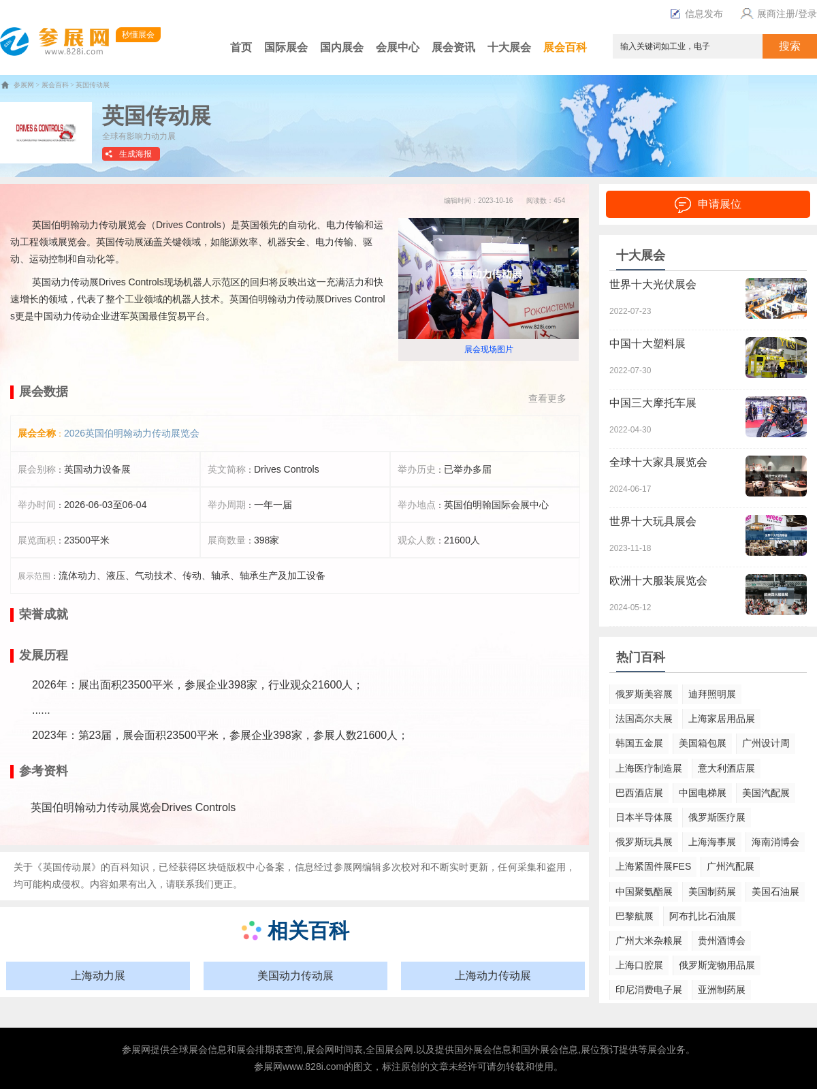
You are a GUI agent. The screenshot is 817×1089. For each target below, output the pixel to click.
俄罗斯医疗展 (717, 817)
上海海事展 (712, 841)
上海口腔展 (639, 965)
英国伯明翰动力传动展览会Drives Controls (133, 807)
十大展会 (509, 47)
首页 (241, 47)
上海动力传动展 (493, 975)
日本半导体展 (644, 817)
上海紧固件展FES (653, 866)
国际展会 (286, 47)
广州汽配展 (730, 866)
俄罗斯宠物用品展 (717, 965)
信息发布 (696, 13)
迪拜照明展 (712, 694)
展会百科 (565, 47)
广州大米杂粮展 (648, 940)
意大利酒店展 (726, 768)
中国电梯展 (702, 792)
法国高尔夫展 (644, 718)
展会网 (320, 1049)
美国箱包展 (702, 743)
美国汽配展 (766, 792)
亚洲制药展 (722, 989)
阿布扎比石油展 (702, 916)
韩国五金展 (639, 743)
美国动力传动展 (295, 975)
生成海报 (135, 154)
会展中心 (397, 47)
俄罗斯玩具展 (644, 841)
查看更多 (547, 398)
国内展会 (342, 47)
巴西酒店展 (639, 792)
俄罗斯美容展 (644, 694)
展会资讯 (453, 47)
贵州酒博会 (722, 940)
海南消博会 (775, 841)
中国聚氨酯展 (644, 891)
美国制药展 (712, 891)
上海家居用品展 (721, 718)
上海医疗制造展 (648, 768)
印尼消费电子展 (648, 989)
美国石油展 (775, 891)
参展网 (24, 85)
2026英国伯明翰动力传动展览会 (131, 433)
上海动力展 (98, 975)
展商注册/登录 (777, 13)
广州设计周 (766, 743)
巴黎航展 (634, 916)
